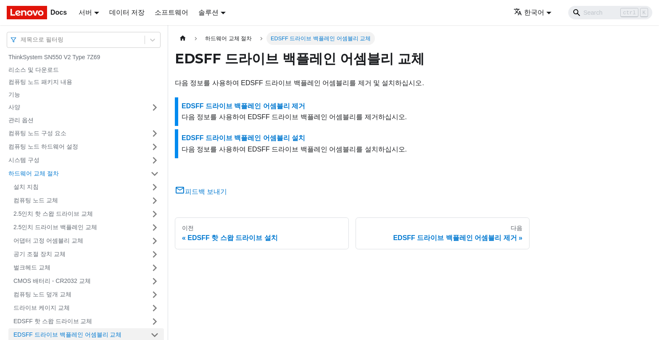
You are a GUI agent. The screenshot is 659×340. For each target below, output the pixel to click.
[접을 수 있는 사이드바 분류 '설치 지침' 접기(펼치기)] (154, 187)
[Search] (610, 12)
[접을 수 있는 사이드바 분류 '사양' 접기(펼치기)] (154, 107)
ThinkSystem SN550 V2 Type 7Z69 (54, 57)
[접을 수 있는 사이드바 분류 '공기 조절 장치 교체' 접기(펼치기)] (154, 254)
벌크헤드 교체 (31, 267)
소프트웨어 (171, 12)
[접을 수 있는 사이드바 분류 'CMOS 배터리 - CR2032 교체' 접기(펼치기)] (154, 281)
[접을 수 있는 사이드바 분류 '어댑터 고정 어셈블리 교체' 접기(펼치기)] (154, 241)
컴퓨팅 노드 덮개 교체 (42, 294)
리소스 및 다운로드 (33, 69)
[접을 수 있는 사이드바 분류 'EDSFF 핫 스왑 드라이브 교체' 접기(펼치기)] (154, 321)
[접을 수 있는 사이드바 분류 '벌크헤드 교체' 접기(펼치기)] (154, 268)
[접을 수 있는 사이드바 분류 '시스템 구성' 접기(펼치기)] (154, 160)
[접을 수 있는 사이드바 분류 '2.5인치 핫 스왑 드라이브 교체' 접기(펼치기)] (154, 214)
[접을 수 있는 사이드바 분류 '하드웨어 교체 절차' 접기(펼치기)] (154, 173)
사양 (14, 107)
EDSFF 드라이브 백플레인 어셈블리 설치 (243, 137)
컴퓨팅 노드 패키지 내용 (40, 81)
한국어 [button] (529, 12)
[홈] (183, 38)
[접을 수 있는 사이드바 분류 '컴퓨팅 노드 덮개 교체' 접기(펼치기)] (154, 294)
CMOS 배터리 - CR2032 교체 (52, 280)
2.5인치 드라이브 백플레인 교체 (55, 227)
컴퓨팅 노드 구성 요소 (37, 133)
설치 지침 (26, 186)
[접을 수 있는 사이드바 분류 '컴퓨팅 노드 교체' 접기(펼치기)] (154, 200)
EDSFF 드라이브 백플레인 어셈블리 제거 (243, 106)
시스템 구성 (24, 160)
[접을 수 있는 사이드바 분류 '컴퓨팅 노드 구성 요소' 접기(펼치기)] (154, 133)
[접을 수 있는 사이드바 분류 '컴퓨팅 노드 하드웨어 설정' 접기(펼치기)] (154, 147)
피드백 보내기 (201, 191)
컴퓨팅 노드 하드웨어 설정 (43, 146)
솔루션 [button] (208, 12)
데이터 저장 (127, 12)
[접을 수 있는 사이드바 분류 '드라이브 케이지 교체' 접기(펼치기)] (154, 308)
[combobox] (21, 39)
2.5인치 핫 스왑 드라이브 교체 (53, 213)
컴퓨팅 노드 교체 (35, 200)
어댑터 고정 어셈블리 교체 (48, 240)
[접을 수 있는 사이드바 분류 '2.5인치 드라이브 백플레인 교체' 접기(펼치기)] (154, 227)
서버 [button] (85, 12)
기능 (14, 94)
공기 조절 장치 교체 (39, 254)
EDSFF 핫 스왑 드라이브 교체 (52, 321)
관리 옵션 (21, 120)
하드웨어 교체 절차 (33, 173)
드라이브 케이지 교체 (41, 307)
